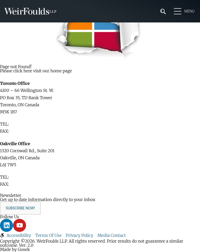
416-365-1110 (22, 124)
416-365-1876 (23, 131)
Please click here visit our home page (36, 70)
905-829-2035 (24, 184)
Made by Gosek (15, 249)
